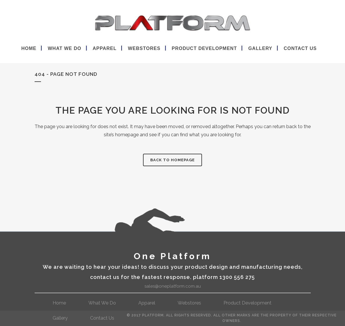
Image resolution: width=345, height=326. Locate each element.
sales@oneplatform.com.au (172, 286)
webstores (189, 303)
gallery (60, 318)
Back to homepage (172, 160)
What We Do (102, 303)
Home (59, 303)
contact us (102, 318)
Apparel (146, 303)
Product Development (247, 303)
